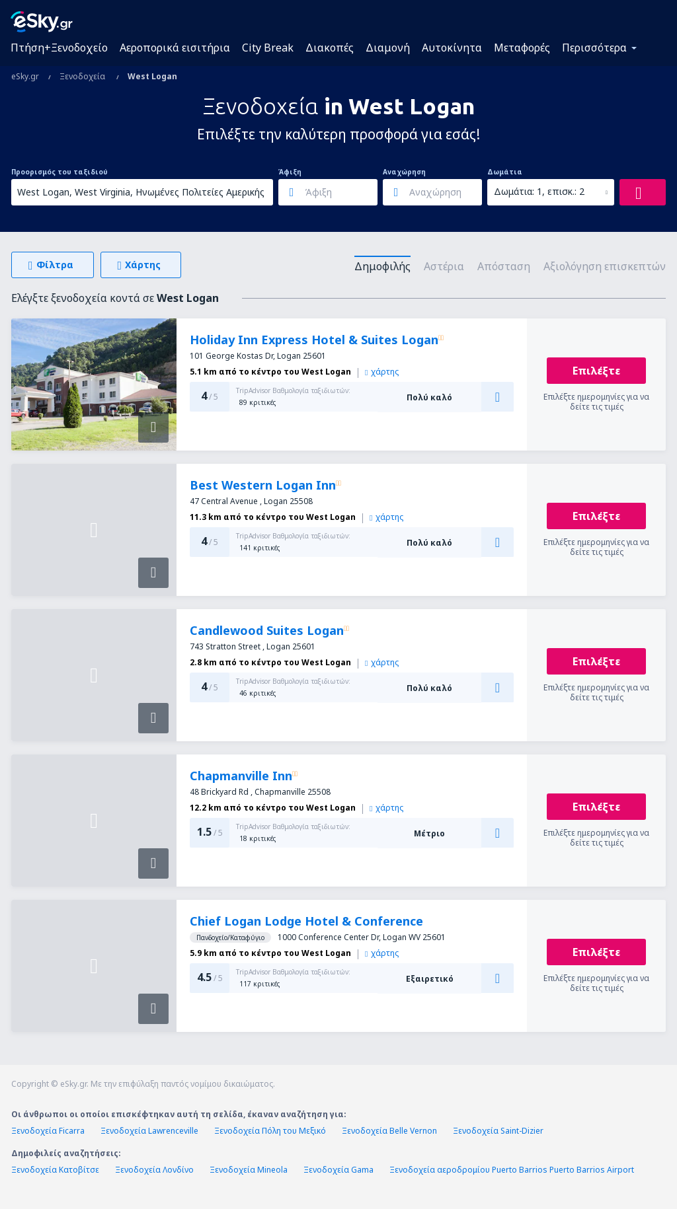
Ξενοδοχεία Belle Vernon (389, 1130)
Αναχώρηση (404, 171)
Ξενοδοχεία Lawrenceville (149, 1130)
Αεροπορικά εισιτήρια (175, 47)
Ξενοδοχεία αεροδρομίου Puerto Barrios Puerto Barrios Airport (511, 1169)
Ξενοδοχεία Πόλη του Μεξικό (270, 1130)
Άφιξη (289, 171)
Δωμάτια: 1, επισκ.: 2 (539, 191)
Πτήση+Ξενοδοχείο (59, 47)
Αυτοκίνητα (452, 47)
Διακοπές (329, 47)
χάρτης (382, 371)
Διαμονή (388, 47)
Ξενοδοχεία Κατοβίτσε (55, 1169)
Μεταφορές (522, 47)
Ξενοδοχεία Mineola (249, 1169)
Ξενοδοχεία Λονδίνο (154, 1169)
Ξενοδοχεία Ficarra (48, 1130)
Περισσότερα (594, 47)
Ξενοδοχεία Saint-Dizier (498, 1130)
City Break (268, 47)
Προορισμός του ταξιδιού (59, 171)
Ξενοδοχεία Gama (338, 1169)
